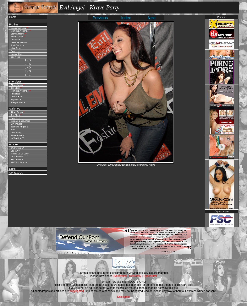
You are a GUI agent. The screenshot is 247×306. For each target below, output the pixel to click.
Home (12, 17)
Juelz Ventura (17, 45)
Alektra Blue (16, 96)
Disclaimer (123, 296)
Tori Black (15, 88)
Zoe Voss (15, 57)
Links (12, 168)
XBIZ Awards (17, 159)
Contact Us (16, 172)
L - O (28, 67)
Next (152, 18)
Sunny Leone (17, 36)
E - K (28, 63)
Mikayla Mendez (18, 102)
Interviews (15, 81)
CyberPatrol (120, 275)
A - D (28, 60)
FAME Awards (17, 135)
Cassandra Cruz (18, 28)
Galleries (14, 108)
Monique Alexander (20, 31)
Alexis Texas (17, 85)
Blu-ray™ (15, 151)
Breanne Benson (19, 42)
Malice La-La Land (20, 154)
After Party (16, 132)
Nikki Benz (16, 48)
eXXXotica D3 (17, 138)
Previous (100, 18)
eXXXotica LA (17, 148)
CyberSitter (150, 275)
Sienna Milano (18, 34)
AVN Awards (17, 156)
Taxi (13, 129)
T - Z (27, 74)
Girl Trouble (16, 124)
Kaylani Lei (16, 99)
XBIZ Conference (19, 162)
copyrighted (77, 291)
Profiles (13, 24)
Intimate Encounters (20, 121)
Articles (13, 144)
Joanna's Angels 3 (19, 127)
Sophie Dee (16, 54)
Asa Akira (15, 39)
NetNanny (135, 275)
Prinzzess (15, 51)
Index (126, 18)
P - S (28, 71)
